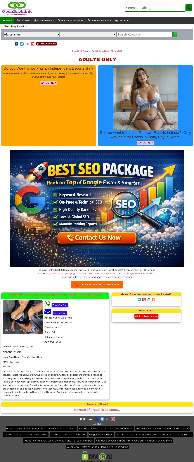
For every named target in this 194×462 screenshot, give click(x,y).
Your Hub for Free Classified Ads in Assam (26, 434)
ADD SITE (23, 20)
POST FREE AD (43, 20)
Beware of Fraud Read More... (97, 410)
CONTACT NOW (48, 83)
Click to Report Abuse (146, 316)
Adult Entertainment (99, 20)
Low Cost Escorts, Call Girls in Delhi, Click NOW (97, 51)
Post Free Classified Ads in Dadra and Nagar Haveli (106, 428)
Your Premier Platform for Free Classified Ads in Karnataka (97, 447)
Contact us (122, 20)
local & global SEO (132, 273)
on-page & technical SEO (79, 273)
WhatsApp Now (59, 305)
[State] (88, 34)
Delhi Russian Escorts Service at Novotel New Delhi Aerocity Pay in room (154, 434)
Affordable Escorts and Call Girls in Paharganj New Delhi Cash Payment (134, 440)
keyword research (56, 273)
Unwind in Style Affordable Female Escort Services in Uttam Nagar (41, 428)
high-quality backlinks (105, 273)
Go (175, 34)
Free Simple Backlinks (70, 20)
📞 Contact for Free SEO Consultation (97, 284)
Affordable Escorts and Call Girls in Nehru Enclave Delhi (55, 295)
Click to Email (59, 313)
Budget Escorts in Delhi (101, 434)
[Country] (31, 34)
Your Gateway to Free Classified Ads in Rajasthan (162, 428)
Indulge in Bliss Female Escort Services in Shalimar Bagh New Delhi (58, 440)
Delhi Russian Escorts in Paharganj (68, 434)
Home (7, 20)
